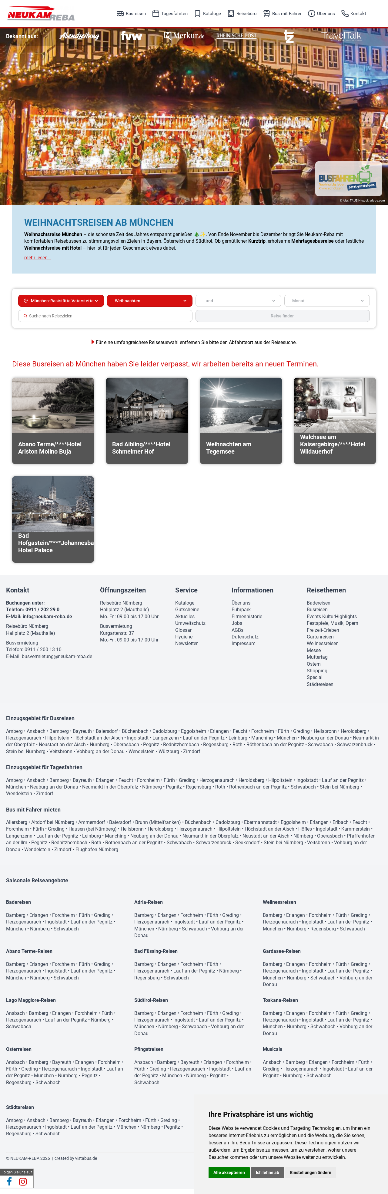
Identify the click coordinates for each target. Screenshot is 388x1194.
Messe (314, 655)
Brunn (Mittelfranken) (158, 827)
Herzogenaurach (23, 743)
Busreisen (136, 13)
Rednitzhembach (181, 749)
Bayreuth (82, 736)
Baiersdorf (107, 736)
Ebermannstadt (260, 827)
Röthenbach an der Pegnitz (275, 749)
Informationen (252, 595)
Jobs (237, 628)
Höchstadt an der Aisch (98, 743)
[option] (79, 36)
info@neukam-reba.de (47, 621)
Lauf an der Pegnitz (204, 743)
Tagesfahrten (174, 13)
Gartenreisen (320, 642)
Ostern (314, 669)
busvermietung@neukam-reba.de (57, 661)
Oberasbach (126, 749)
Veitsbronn (60, 756)
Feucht (240, 736)
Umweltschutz (190, 628)
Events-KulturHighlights (332, 621)
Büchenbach (135, 736)
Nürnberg (99, 749)
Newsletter (186, 648)
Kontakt (358, 13)
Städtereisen (320, 689)
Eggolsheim (193, 736)
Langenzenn (165, 743)
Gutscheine (187, 614)
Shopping (317, 675)
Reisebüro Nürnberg (27, 631)
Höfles (305, 834)
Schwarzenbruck (355, 749)
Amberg (14, 736)
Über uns (326, 13)
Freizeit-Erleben (323, 635)
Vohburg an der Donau (100, 756)
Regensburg (216, 749)
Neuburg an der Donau (325, 743)
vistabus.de (86, 1163)
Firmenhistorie (247, 621)
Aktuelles (185, 621)
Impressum (244, 648)
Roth (237, 749)
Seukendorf (247, 847)
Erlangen (219, 736)
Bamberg (59, 736)
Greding (301, 736)
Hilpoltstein (57, 743)
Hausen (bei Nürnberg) (93, 834)
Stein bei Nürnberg (25, 756)
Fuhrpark (241, 614)
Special (315, 682)
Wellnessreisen (323, 648)
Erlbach (341, 827)
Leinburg (238, 743)
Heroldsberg (353, 736)
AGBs (237, 635)
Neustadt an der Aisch (62, 749)
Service (186, 595)
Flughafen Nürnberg (96, 854)
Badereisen (318, 608)
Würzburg (169, 756)
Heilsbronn (325, 736)
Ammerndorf (91, 827)
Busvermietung (22, 648)
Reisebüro (246, 13)
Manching (262, 743)
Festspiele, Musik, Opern (332, 628)
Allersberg (16, 827)
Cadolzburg (164, 736)
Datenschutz (245, 642)
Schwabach (320, 749)
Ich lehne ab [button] (267, 1172)
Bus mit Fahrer (287, 13)
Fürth (283, 736)
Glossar (183, 635)
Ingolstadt (138, 743)
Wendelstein (142, 756)
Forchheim (262, 736)
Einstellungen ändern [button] (310, 1172)
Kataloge (212, 13)
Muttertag (317, 662)
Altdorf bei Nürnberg (52, 827)
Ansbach (36, 736)
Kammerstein (355, 834)
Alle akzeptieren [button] (229, 1172)
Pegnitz (151, 749)
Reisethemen (326, 595)
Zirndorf (191, 756)
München (287, 743)
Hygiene (183, 642)
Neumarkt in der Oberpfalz (110, 792)
